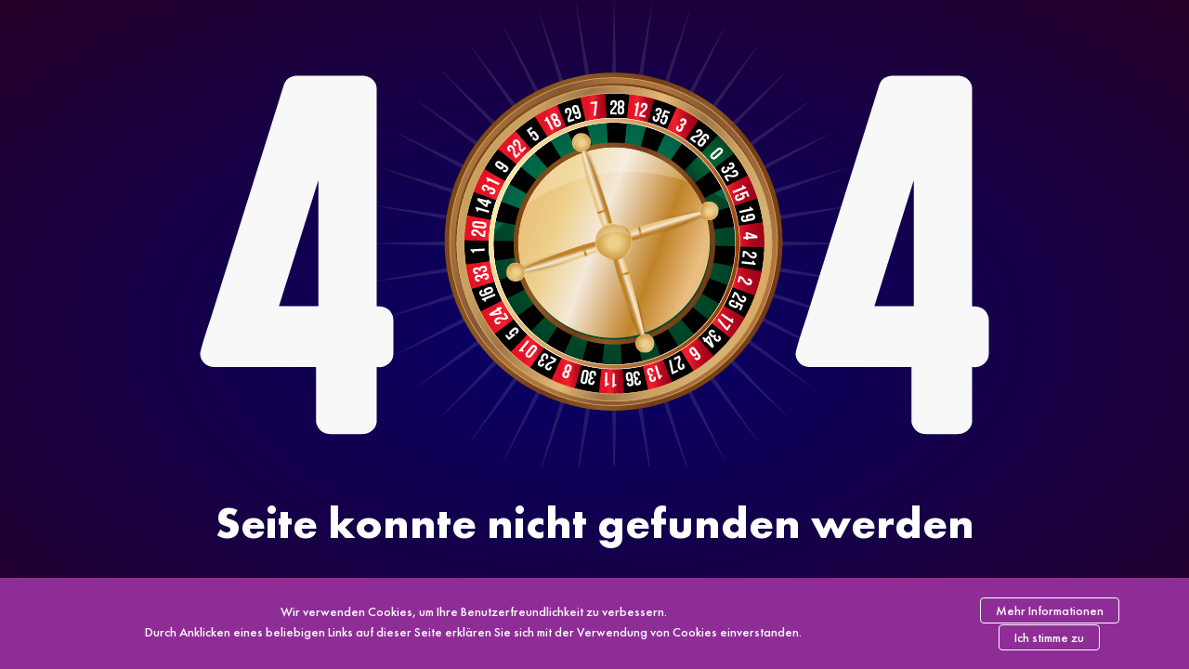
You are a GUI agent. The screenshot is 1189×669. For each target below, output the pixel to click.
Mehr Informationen (1050, 610)
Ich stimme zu (1049, 637)
